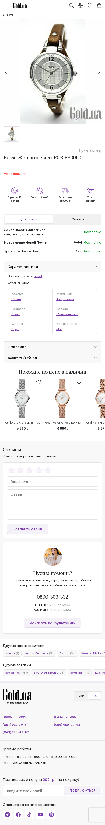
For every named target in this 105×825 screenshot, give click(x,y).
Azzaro (67, 653)
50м (59, 329)
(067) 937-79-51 (15, 725)
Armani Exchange (39, 653)
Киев (7, 234)
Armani (12, 653)
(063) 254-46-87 (16, 732)
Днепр (16, 234)
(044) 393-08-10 (66, 717)
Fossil (10, 15)
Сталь (16, 299)
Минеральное (67, 314)
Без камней (16, 673)
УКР (81, 696)
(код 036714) (91, 151)
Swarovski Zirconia (49, 673)
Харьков (27, 234)
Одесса (39, 234)
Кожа (15, 314)
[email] (35, 791)
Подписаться (82, 790)
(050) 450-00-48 (67, 725)
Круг (15, 329)
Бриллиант (79, 673)
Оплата (77, 219)
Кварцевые (65, 299)
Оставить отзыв (27, 529)
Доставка (29, 219)
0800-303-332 (52, 597)
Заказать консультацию (52, 622)
